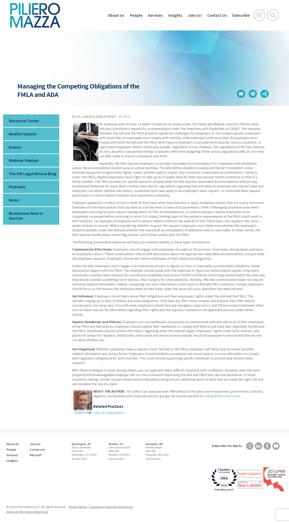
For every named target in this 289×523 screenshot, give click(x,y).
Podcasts (17, 186)
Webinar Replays (24, 160)
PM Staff (35, 455)
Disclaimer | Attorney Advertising (111, 507)
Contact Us (217, 15)
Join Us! (195, 15)
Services (155, 15)
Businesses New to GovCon (26, 216)
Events (15, 147)
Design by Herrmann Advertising (27, 512)
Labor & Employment (99, 116)
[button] (241, 94)
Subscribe (241, 15)
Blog (76, 116)
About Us (116, 15)
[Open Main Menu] (259, 15)
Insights (175, 15)
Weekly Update (23, 134)
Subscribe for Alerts (227, 446)
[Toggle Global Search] (273, 15)
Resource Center (24, 120)
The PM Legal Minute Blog (32, 173)
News (14, 200)
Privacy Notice (78, 507)
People (136, 15)
